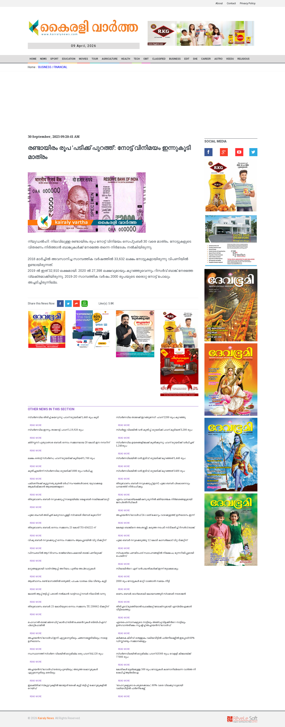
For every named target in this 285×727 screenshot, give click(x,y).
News (43, 58)
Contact (231, 3)
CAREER (206, 58)
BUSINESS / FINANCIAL (52, 67)
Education (68, 58)
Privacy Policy (247, 3)
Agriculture (110, 58)
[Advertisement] (112, 101)
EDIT (186, 58)
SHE (195, 58)
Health (125, 58)
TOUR (95, 58)
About (219, 3)
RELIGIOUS (243, 58)
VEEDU (230, 58)
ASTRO (218, 58)
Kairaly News (46, 718)
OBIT (146, 58)
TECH (137, 58)
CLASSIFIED (159, 58)
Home (33, 58)
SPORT (54, 58)
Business (175, 58)
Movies (83, 58)
